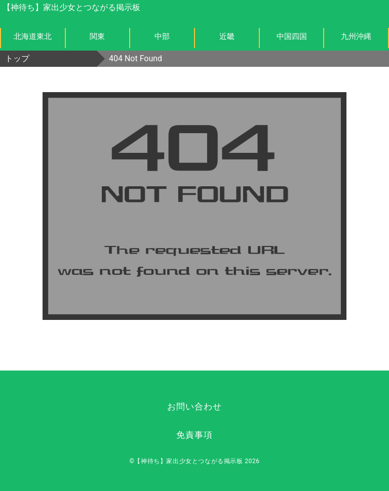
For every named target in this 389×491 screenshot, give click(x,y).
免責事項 (194, 435)
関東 (97, 36)
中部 (162, 36)
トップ (17, 58)
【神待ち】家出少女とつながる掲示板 (71, 7)
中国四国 (292, 36)
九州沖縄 (356, 36)
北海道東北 (33, 36)
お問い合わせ (194, 406)
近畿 (227, 36)
